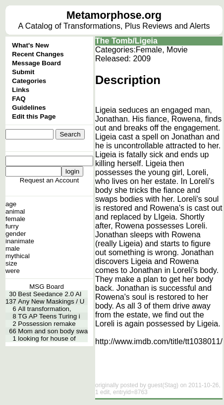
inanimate (19, 241)
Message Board (36, 63)
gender (15, 233)
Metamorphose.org (114, 15)
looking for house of (46, 338)
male (12, 248)
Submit (23, 72)
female (15, 219)
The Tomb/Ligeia (126, 41)
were (12, 270)
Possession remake (46, 323)
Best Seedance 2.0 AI (49, 294)
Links (20, 89)
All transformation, (44, 309)
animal (15, 211)
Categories (29, 81)
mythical (17, 256)
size (11, 263)
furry (12, 226)
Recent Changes (37, 54)
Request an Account (49, 180)
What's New (30, 45)
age (10, 204)
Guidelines (29, 107)
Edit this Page (34, 116)
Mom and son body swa (53, 331)
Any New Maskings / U (51, 301)
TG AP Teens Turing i (49, 316)
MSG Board (46, 286)
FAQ (18, 98)
